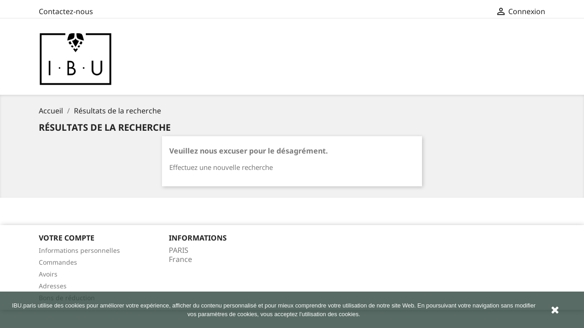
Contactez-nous (66, 11)
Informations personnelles (79, 250)
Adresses (53, 286)
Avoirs (48, 274)
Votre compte (66, 238)
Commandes (58, 262)
